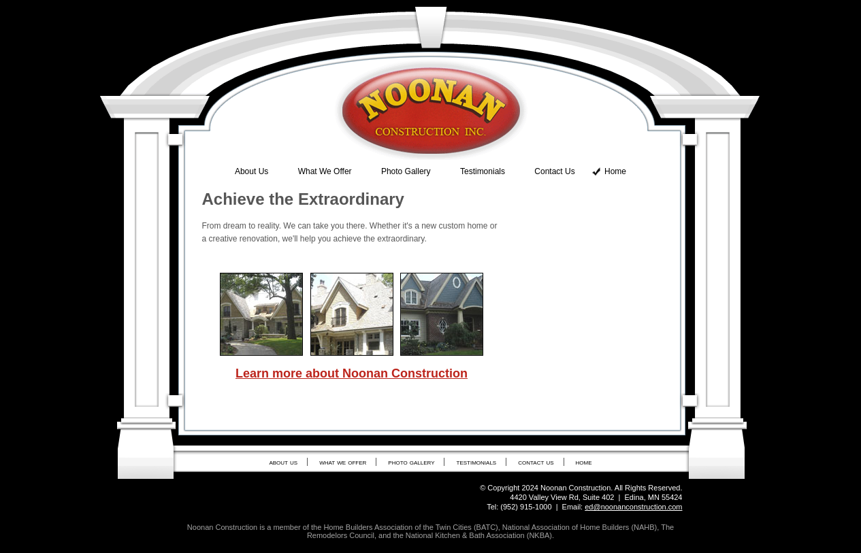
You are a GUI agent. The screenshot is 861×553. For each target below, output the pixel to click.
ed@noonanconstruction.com (633, 507)
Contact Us (554, 171)
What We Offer (325, 171)
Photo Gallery (406, 171)
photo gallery (411, 462)
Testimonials (482, 171)
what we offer (342, 462)
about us (283, 462)
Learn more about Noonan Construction (351, 373)
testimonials (477, 462)
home (584, 462)
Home (615, 171)
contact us (535, 462)
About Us (251, 171)
